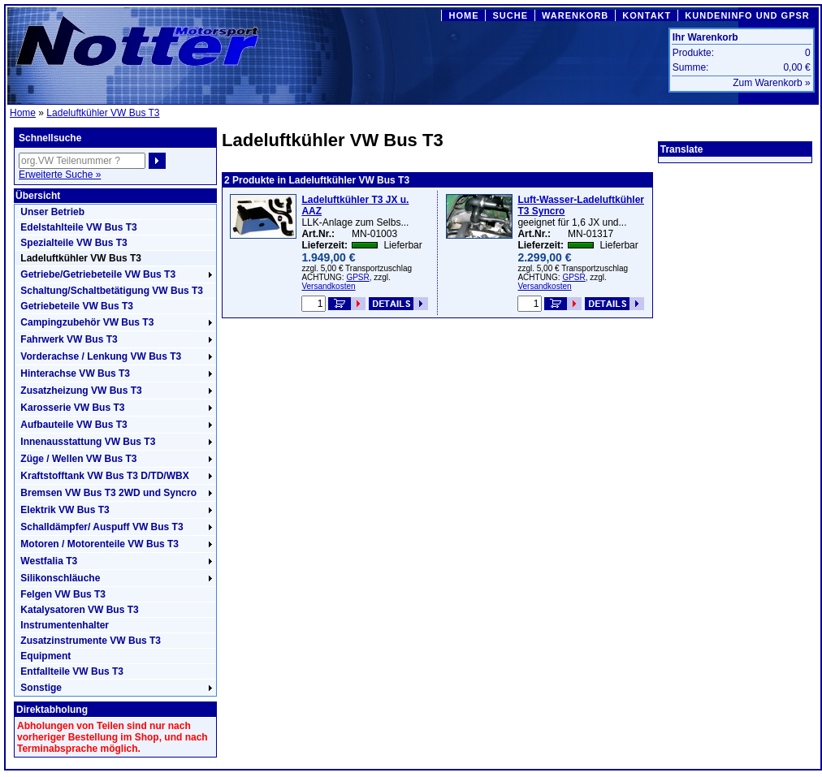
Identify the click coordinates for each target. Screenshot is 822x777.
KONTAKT (646, 15)
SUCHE (510, 15)
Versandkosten (328, 286)
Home (23, 113)
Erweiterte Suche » (60, 174)
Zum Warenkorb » (772, 82)
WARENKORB (575, 15)
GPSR (357, 277)
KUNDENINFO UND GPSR (747, 15)
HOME (463, 15)
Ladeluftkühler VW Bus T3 (102, 113)
